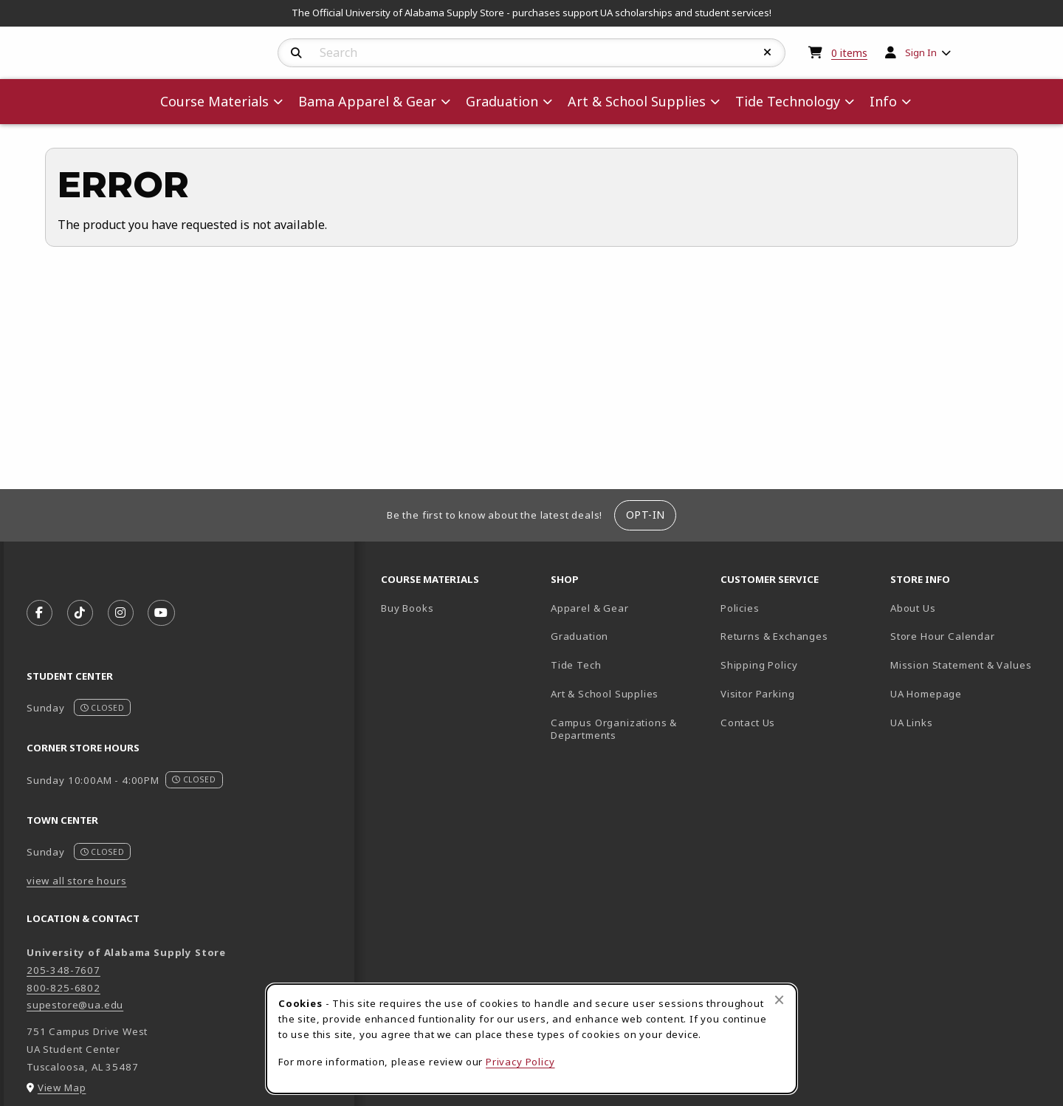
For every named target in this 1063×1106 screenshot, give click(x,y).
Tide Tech (576, 665)
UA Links (911, 722)
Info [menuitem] (883, 101)
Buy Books (407, 608)
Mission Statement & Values (960, 665)
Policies (740, 608)
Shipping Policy (758, 665)
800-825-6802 (63, 987)
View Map (62, 1087)
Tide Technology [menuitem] (787, 101)
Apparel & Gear (590, 608)
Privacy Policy (520, 1061)
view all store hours (77, 880)
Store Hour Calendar (969, 636)
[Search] (296, 53)
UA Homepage (969, 693)
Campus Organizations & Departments (630, 729)
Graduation (579, 636)
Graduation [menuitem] (502, 101)
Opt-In (645, 515)
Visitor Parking (757, 693)
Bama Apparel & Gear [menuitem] (367, 101)
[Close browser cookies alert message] (779, 999)
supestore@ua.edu (75, 1004)
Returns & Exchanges (774, 636)
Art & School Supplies (604, 693)
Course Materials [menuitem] (214, 101)
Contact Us (747, 722)
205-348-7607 (63, 970)
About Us (913, 608)
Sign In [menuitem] (921, 52)
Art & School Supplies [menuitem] (637, 101)
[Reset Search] (767, 52)
